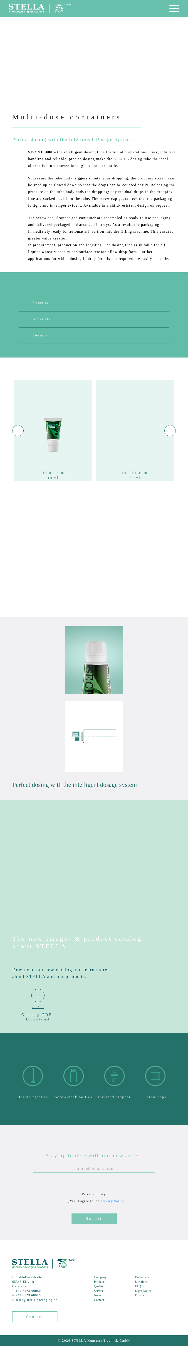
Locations (141, 1281)
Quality (99, 1286)
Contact (99, 1300)
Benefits (35, 314)
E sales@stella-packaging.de (34, 1300)
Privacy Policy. (113, 1212)
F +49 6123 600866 (27, 1295)
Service (99, 1291)
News (97, 1295)
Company (100, 1277)
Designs (35, 346)
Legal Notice (143, 1291)
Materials (36, 330)
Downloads (142, 1277)
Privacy (140, 1295)
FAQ (138, 1286)
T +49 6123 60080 (26, 1291)
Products (99, 1281)
